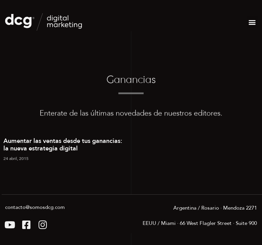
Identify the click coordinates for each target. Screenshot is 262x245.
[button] (252, 22)
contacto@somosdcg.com (35, 207)
